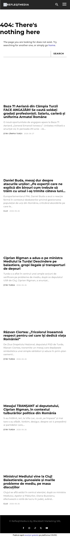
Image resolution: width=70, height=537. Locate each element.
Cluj (5, 211)
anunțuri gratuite (31, 535)
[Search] (59, 54)
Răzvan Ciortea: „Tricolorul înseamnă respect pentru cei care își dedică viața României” (34, 335)
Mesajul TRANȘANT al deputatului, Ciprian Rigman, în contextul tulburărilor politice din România (31, 409)
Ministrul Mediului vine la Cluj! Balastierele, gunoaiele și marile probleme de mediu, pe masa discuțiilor (29, 482)
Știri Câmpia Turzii (13, 134)
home (52, 45)
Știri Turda (9, 285)
